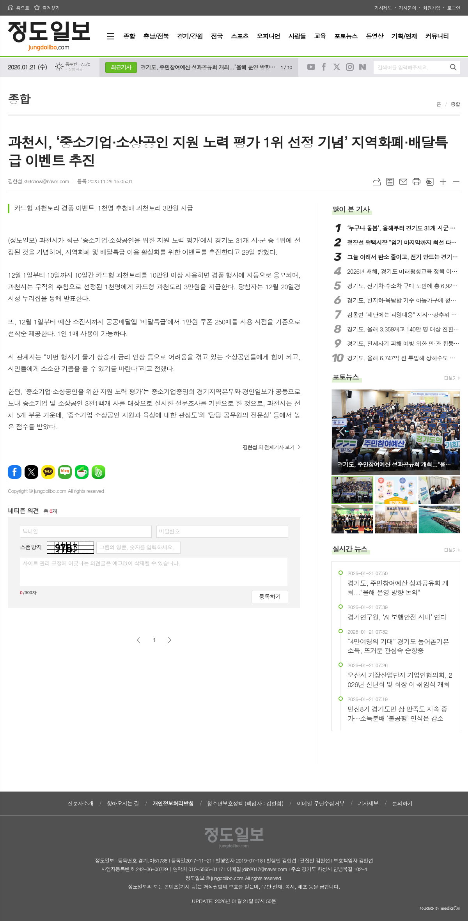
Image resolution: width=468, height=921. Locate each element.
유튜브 (311, 67)
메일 (403, 182)
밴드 (98, 472)
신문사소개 (80, 803)
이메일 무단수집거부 (320, 803)
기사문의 (407, 7)
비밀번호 (169, 531)
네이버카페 (82, 472)
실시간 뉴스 (349, 549)
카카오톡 (48, 472)
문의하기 (402, 803)
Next (450, 431)
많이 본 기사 (350, 209)
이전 (138, 640)
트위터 (337, 67)
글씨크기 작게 (456, 182)
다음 (169, 640)
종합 (455, 104)
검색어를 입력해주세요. (403, 67)
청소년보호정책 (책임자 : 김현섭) (245, 803)
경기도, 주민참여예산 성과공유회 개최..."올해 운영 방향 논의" (209, 67)
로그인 (453, 7)
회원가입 (431, 7)
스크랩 (430, 182)
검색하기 (453, 67)
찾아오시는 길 (123, 803)
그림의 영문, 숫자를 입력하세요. (136, 547)
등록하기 (270, 596)
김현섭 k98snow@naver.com (38, 181)
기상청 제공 (74, 69)
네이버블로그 (363, 67)
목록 (390, 182)
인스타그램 (350, 67)
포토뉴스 (345, 377)
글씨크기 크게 (443, 182)
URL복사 (377, 182)
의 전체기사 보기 (268, 447)
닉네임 (30, 531)
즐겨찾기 (51, 7)
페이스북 (324, 67)
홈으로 (22, 7)
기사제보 (383, 7)
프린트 (416, 182)
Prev (341, 431)
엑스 (31, 472)
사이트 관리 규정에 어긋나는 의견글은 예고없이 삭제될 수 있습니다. (101, 563)
